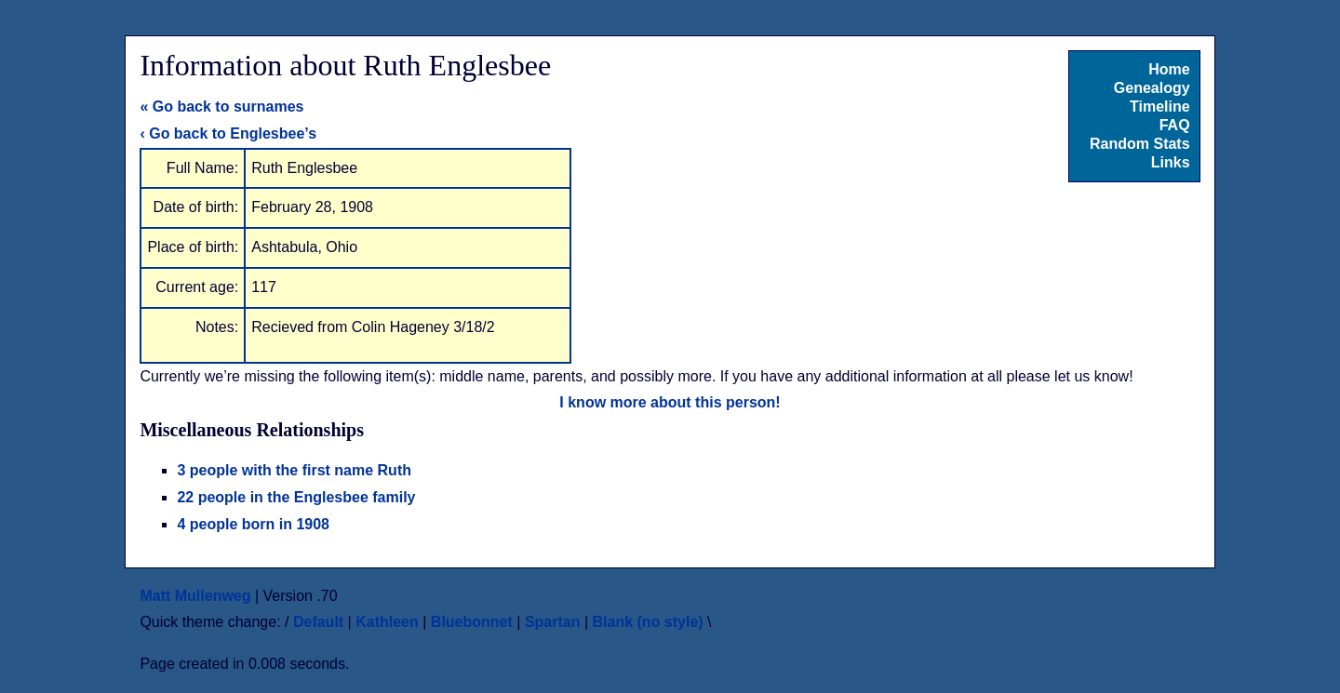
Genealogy (1152, 88)
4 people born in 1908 (253, 524)
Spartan (553, 622)
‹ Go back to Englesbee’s (228, 133)
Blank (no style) (648, 622)
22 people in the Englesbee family (296, 497)
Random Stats (1140, 144)
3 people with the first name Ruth (294, 470)
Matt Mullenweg (195, 596)
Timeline (1160, 106)
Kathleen (387, 622)
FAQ (1174, 125)
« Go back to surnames (221, 106)
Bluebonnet (472, 622)
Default (318, 622)
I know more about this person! (669, 402)
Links (1170, 162)
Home (1168, 69)
